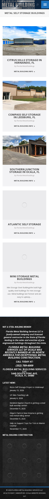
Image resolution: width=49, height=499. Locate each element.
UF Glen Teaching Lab (19, 395)
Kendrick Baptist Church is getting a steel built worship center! (27, 404)
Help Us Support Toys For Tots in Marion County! (27, 424)
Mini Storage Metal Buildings (24, 278)
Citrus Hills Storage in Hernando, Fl (24, 61)
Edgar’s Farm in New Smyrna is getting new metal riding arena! (26, 414)
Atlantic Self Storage (24, 224)
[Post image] (5, 388)
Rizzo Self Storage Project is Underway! (27, 387)
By (24, 66)
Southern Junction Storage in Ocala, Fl (24, 171)
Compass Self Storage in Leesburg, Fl (24, 116)
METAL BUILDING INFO (24, 71)
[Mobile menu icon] (45, 4)
